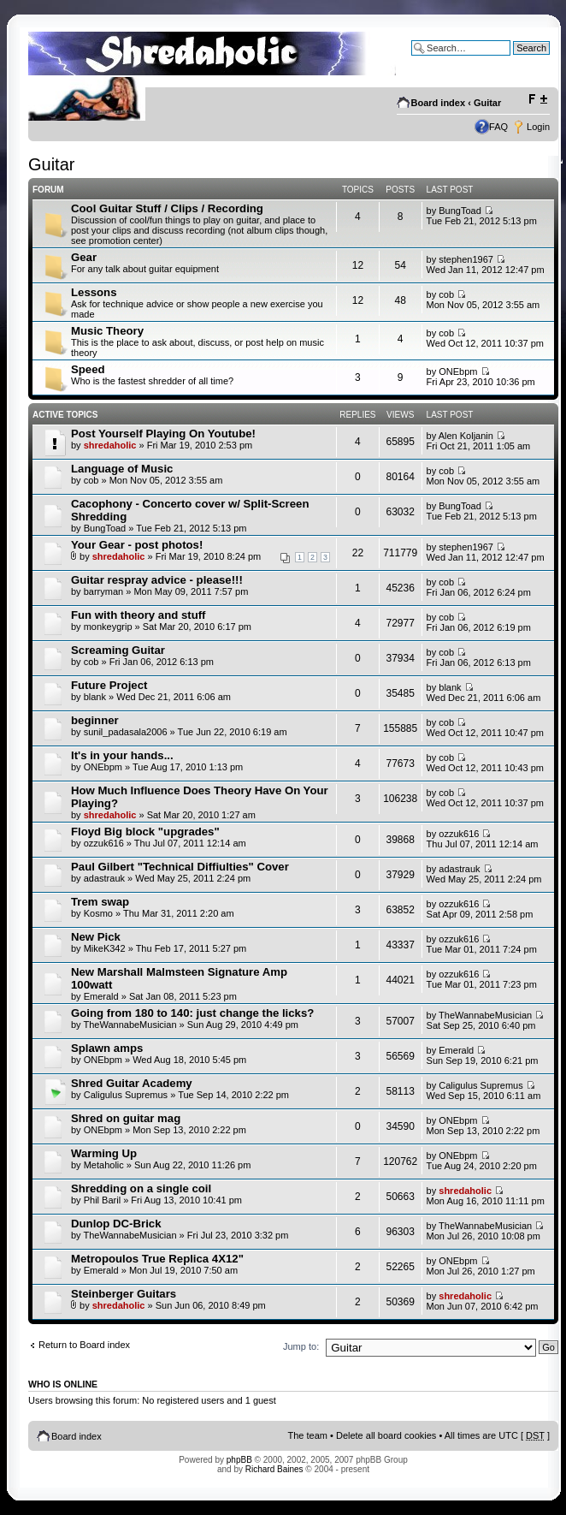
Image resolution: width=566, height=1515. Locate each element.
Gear (84, 257)
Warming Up (104, 1153)
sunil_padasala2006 (126, 732)
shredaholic (110, 445)
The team (307, 1435)
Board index (438, 103)
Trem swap (100, 901)
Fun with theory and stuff (138, 615)
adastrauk (104, 878)
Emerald (101, 996)
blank (95, 697)
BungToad (460, 210)
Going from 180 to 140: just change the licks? (192, 1013)
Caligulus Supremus (126, 1095)
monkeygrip (108, 626)
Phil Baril (102, 1200)
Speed (88, 369)
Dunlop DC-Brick (116, 1223)
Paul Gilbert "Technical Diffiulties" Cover (180, 866)
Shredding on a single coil (141, 1188)
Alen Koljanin (466, 436)
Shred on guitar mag (125, 1118)
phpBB (239, 1459)
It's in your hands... (122, 755)
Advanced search (513, 61)
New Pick (96, 936)
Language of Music (122, 468)
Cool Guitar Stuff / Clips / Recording (167, 208)
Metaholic (104, 1165)
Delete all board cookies (386, 1435)
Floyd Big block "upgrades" (145, 831)
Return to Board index (84, 1345)
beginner (95, 720)
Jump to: (301, 1346)
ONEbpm (458, 371)
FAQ (498, 127)
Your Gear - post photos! (137, 544)
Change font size (537, 99)
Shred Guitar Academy (131, 1083)
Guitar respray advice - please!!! (157, 579)
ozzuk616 (104, 843)
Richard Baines (274, 1469)
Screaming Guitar (118, 650)
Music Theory (107, 330)
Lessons (94, 292)
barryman (103, 591)
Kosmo (98, 913)
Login (538, 127)
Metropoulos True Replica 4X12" (157, 1258)
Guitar (487, 103)
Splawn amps (107, 1048)
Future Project (109, 685)
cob (446, 294)
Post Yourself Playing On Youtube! (163, 433)
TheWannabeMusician (129, 1024)
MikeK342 (105, 948)
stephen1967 (466, 259)
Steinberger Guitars (123, 1293)
